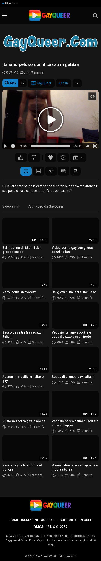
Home (14, 520)
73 (34, 157)
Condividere (51, 171)
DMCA (38, 527)
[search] (95, 15)
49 (20, 157)
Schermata (38, 171)
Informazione (26, 171)
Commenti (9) (63, 171)
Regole (86, 520)
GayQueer (41, 83)
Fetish (63, 83)
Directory (9, 3)
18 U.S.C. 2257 (56, 527)
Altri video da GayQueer (45, 206)
